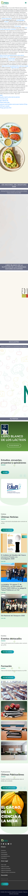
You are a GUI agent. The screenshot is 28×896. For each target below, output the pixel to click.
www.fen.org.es (21, 20)
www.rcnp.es (18, 26)
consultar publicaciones (6, 18)
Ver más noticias (7, 530)
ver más (5, 472)
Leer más (3, 561)
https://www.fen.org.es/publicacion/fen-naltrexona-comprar (15, 66)
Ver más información (14, 445)
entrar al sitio (11, 60)
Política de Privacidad (5, 868)
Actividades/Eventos (5, 856)
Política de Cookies (5, 866)
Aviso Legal (3, 864)
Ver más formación (8, 677)
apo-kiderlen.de (4, 100)
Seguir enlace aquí (15, 67)
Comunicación (4, 852)
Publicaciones (4, 858)
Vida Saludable (4, 854)
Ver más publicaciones (9, 788)
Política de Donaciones (6, 870)
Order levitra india (4, 102)
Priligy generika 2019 (5, 108)
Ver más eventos (7, 652)
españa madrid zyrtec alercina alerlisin (10, 97)
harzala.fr (6, 21)
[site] (1, 95)
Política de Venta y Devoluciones (8, 872)
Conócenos (3, 850)
